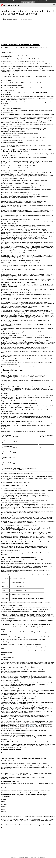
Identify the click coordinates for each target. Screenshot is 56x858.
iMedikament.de (10, 5)
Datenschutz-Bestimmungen (33, 857)
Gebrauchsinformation (9, 19)
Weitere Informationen (27, 2)
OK (33, 2)
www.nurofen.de (8, 785)
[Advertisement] (28, 32)
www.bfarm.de (31, 725)
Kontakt (43, 857)
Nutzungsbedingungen (20, 857)
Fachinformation (26, 19)
